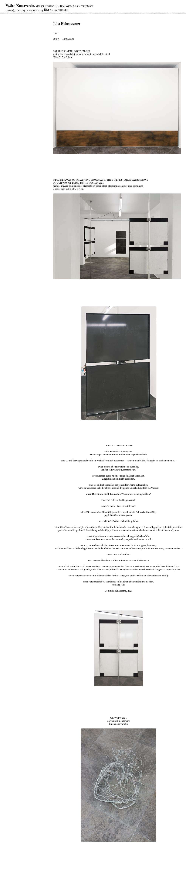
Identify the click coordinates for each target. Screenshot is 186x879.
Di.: (46, 10)
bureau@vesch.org (15, 10)
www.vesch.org (35, 10)
